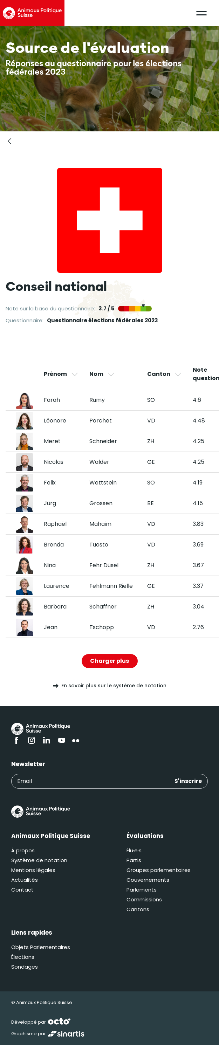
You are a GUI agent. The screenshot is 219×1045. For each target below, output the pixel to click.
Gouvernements (147, 880)
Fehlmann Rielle (111, 586)
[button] (201, 13)
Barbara (55, 607)
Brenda (54, 545)
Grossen (100, 503)
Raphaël (55, 524)
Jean (50, 627)
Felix (50, 483)
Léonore (55, 421)
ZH (150, 441)
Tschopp (101, 627)
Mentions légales (33, 870)
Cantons (137, 909)
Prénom (61, 374)
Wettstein (103, 483)
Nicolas (53, 462)
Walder (99, 462)
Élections (22, 957)
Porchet (100, 421)
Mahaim (100, 524)
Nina (50, 565)
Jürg (50, 503)
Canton (164, 374)
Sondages (24, 966)
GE (151, 462)
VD (151, 421)
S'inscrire (188, 781)
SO (151, 400)
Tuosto (98, 545)
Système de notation (39, 860)
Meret (52, 441)
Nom (102, 374)
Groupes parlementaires (158, 870)
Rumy (97, 400)
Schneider (103, 441)
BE (150, 503)
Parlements (141, 889)
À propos (23, 850)
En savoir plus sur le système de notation (109, 685)
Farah (52, 400)
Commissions (144, 899)
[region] (109, 501)
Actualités (24, 880)
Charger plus (109, 661)
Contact (22, 889)
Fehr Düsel (103, 565)
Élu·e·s (134, 850)
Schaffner (103, 607)
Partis (133, 860)
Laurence (56, 586)
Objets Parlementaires (40, 947)
